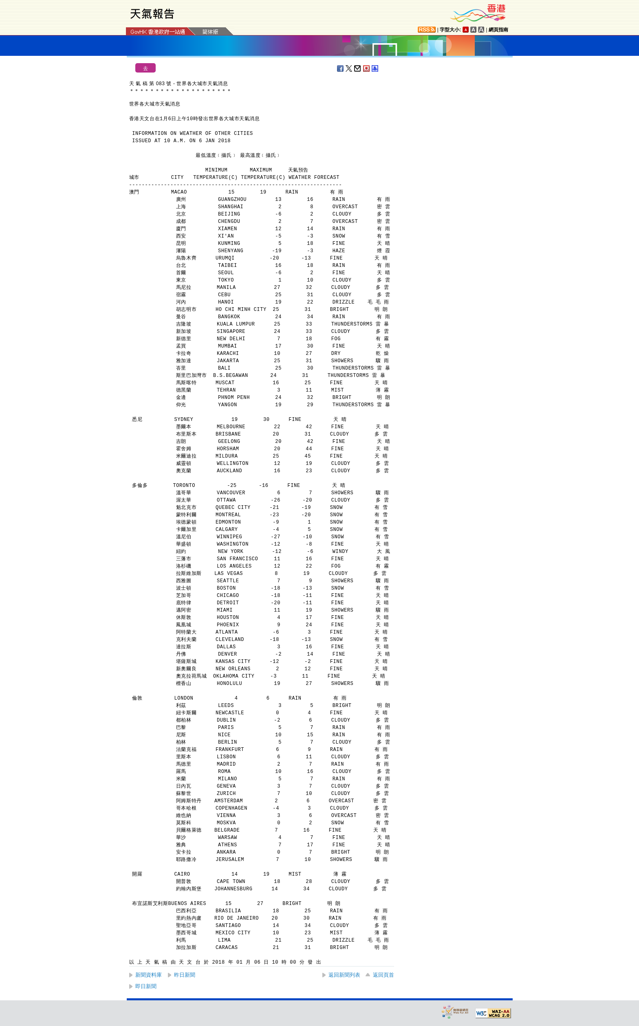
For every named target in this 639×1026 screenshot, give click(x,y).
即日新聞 (145, 986)
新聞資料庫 (148, 975)
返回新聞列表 (344, 975)
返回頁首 (383, 975)
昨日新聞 (184, 975)
